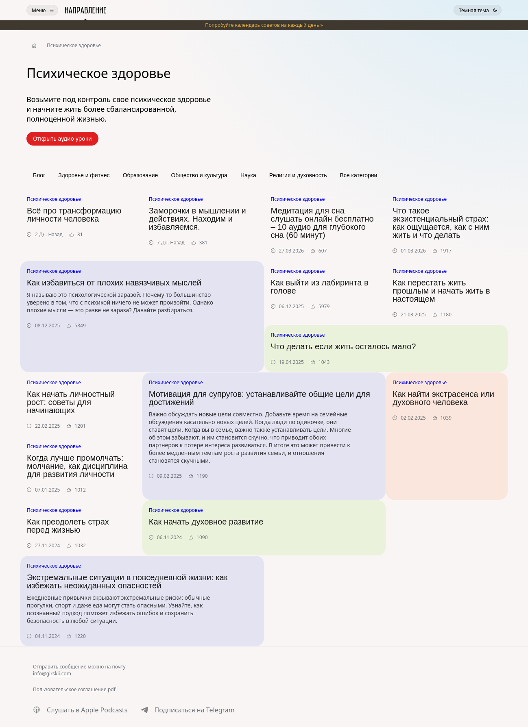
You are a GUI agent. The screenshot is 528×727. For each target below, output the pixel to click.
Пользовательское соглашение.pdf (74, 689)
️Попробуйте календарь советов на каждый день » (264, 25)
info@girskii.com (52, 673)
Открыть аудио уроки (62, 138)
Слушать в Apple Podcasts (87, 709)
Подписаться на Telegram (195, 709)
